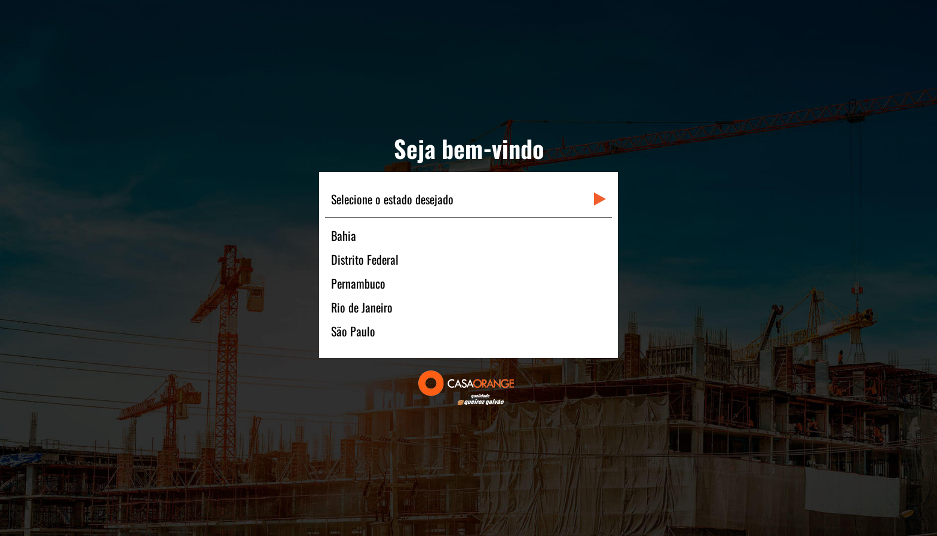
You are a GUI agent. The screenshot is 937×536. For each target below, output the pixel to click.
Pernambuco (358, 283)
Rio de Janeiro (362, 307)
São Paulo (353, 331)
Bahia (343, 235)
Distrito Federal (365, 259)
